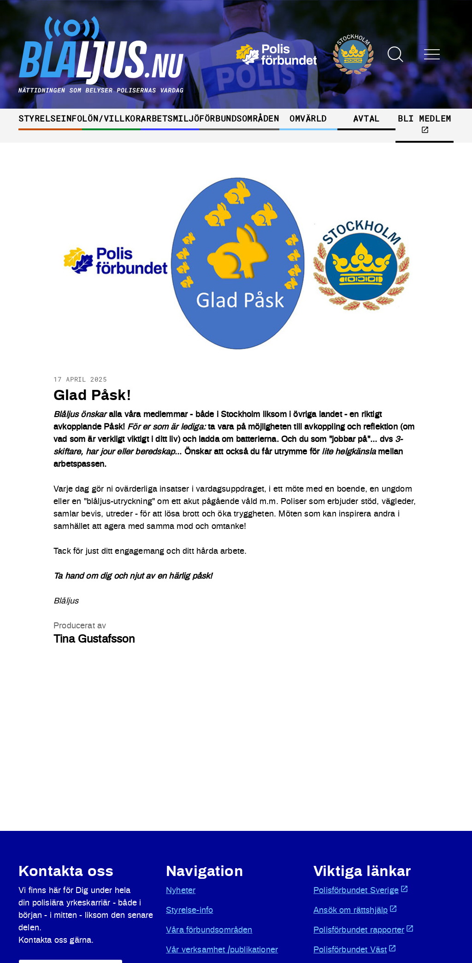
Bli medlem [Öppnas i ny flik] (424, 123)
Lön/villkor (111, 118)
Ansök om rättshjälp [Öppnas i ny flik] (355, 910)
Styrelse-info (189, 910)
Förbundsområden (239, 118)
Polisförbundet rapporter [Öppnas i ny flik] (363, 929)
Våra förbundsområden (209, 930)
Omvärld (308, 118)
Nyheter (180, 891)
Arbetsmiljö (170, 118)
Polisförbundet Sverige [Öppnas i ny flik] (360, 890)
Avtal (366, 118)
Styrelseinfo (50, 118)
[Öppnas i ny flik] (305, 54)
